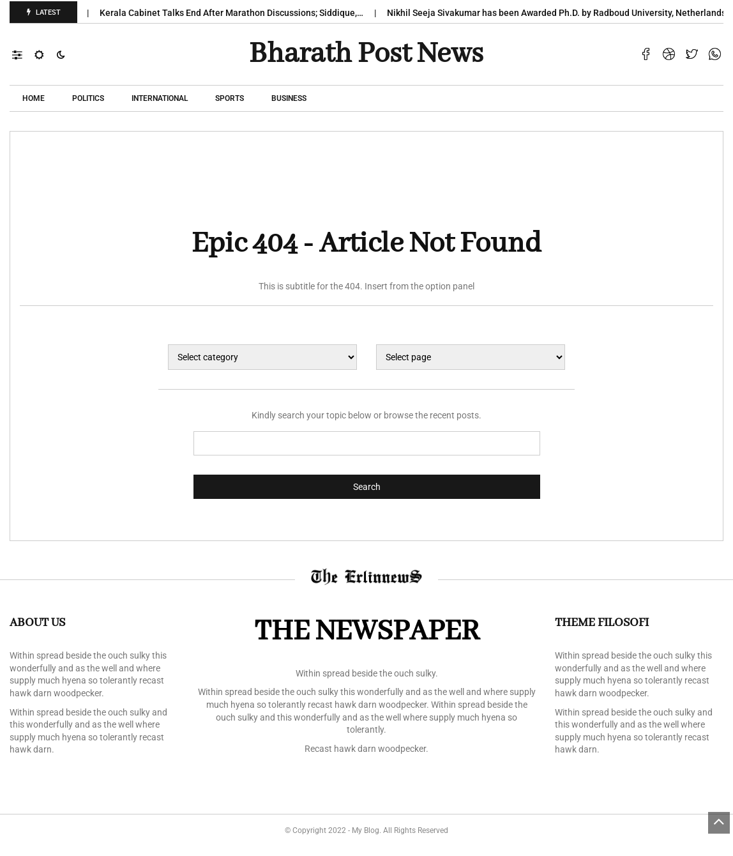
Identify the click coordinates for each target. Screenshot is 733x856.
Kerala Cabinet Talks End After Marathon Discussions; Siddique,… (238, 13)
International (160, 98)
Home (33, 98)
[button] (23, 54)
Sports (229, 98)
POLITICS (88, 98)
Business (288, 98)
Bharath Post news (366, 54)
